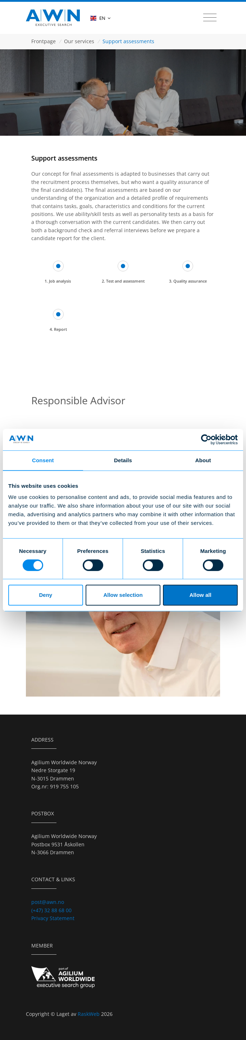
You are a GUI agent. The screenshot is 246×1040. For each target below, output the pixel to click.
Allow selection (122, 595)
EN (100, 18)
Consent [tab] (43, 460)
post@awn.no (47, 902)
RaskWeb (89, 1013)
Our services (79, 41)
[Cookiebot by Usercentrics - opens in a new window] (206, 439)
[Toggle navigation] (210, 17)
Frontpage (43, 41)
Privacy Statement (52, 918)
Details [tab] (123, 460)
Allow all (200, 595)
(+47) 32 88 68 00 (51, 910)
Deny (45, 595)
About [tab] (203, 460)
